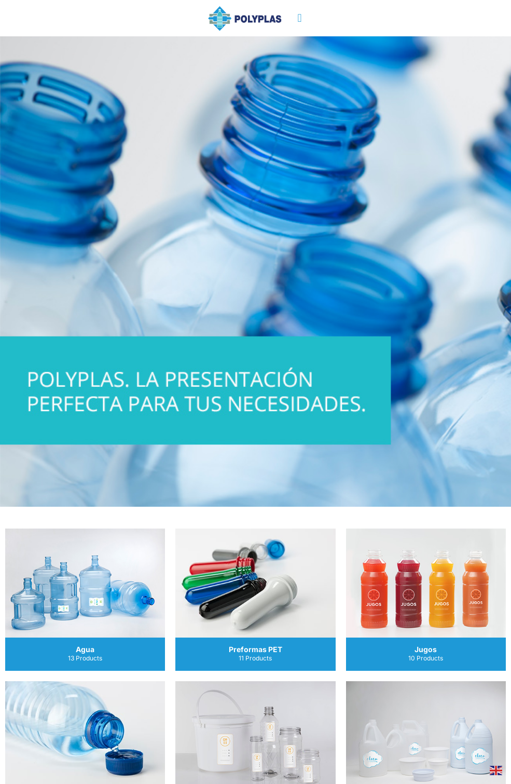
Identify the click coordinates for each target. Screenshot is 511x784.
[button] (300, 18)
